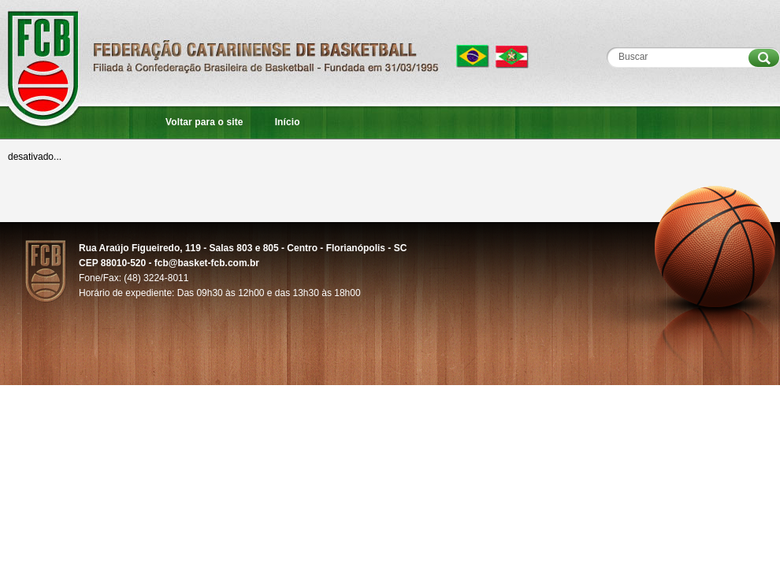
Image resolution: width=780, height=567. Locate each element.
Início (287, 122)
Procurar (763, 58)
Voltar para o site (204, 122)
